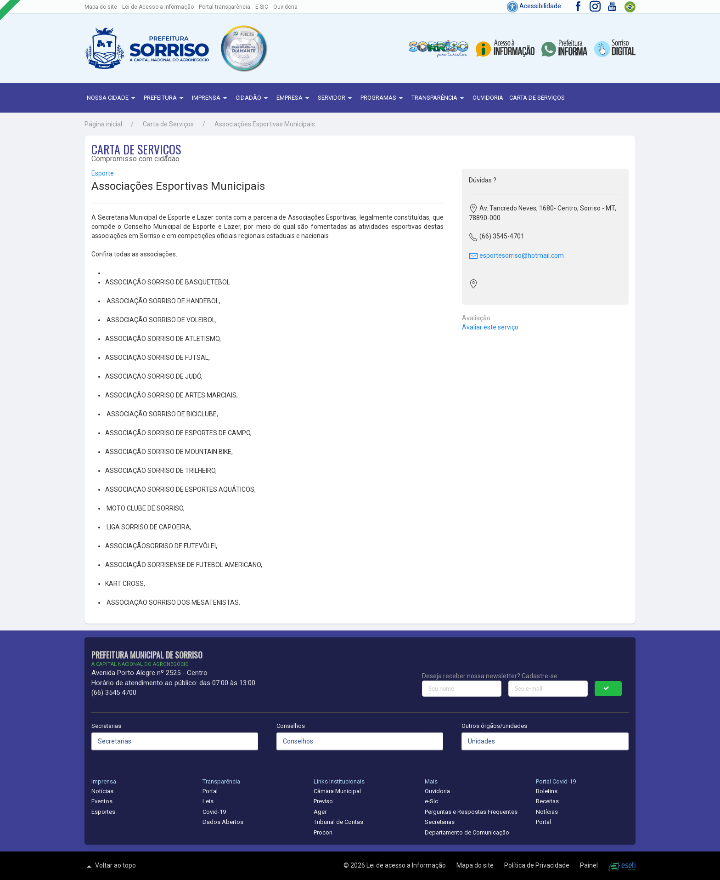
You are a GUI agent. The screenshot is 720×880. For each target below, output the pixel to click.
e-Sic (431, 801)
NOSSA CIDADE (112, 98)
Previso (323, 801)
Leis (208, 801)
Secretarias (106, 725)
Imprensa (211, 98)
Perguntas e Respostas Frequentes (471, 811)
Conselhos (290, 725)
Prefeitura (165, 98)
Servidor (336, 98)
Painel (589, 865)
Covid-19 (214, 811)
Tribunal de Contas (338, 821)
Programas (382, 98)
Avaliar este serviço (490, 327)
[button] (243, 48)
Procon (323, 832)
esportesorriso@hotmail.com (516, 255)
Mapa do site (100, 7)
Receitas (547, 801)
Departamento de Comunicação (467, 832)
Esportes (103, 811)
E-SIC (261, 7)
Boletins (546, 791)
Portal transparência (224, 7)
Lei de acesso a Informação (406, 865)
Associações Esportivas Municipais (264, 124)
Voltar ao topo (110, 866)
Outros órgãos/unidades (494, 725)
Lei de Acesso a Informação (158, 7)
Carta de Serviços (537, 97)
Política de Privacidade (537, 865)
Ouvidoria (285, 7)
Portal (210, 791)
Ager (320, 811)
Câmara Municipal (337, 791)
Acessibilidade (534, 6)
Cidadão (253, 98)
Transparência (439, 98)
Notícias (102, 791)
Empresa (294, 98)
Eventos (101, 801)
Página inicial (103, 124)
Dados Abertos (222, 821)
